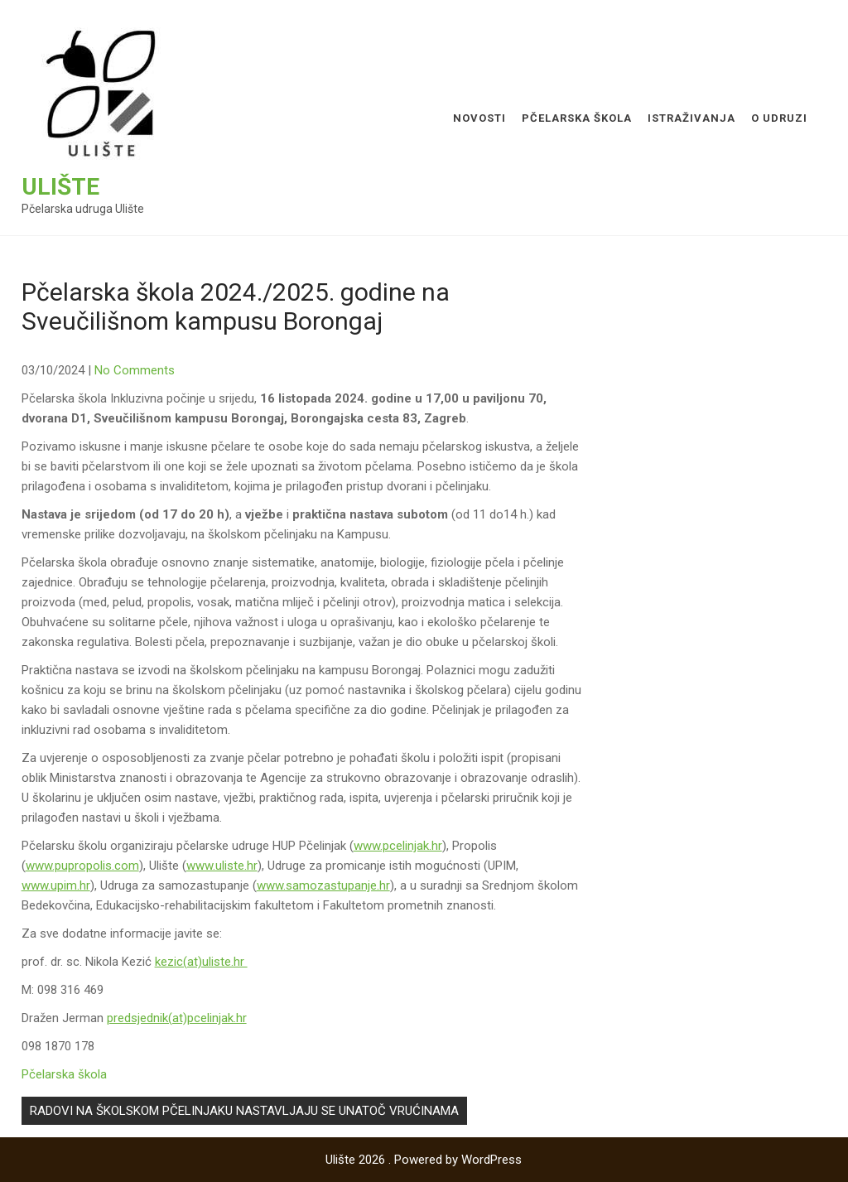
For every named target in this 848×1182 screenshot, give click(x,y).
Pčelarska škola (577, 118)
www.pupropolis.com (82, 865)
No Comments (134, 370)
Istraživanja (691, 118)
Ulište (60, 186)
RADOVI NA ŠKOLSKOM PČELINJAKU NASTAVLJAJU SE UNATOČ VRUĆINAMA (244, 1110)
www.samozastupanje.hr (323, 885)
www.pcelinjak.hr (398, 845)
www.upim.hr (56, 885)
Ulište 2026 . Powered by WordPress (423, 1159)
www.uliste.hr (222, 865)
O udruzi (779, 118)
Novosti (479, 118)
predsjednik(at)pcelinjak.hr (177, 1018)
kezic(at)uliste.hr (201, 961)
